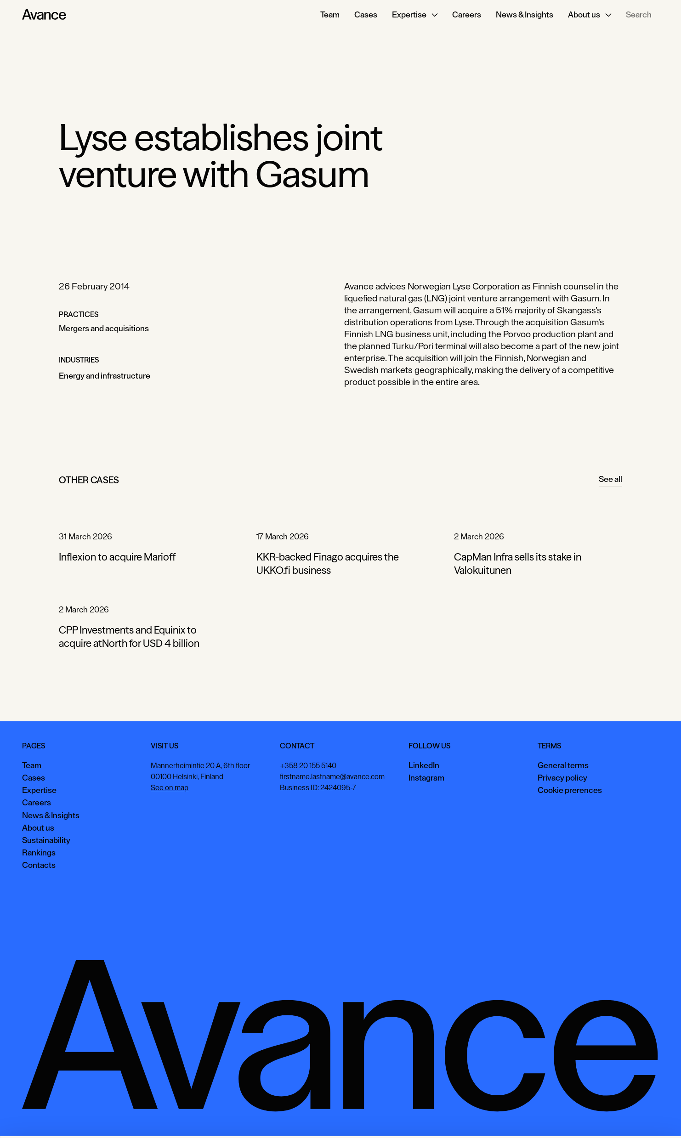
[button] (415, 14)
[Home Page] (44, 14)
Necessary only (641, 1117)
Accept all (518, 1117)
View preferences (576, 1117)
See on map (169, 787)
